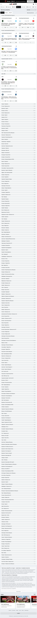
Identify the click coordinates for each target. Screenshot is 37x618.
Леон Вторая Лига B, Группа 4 (7, 18)
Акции (17, 610)
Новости (10, 610)
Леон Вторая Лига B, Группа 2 (7, 33)
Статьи (20, 610)
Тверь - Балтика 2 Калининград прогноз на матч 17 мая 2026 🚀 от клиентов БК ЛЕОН (9, 39)
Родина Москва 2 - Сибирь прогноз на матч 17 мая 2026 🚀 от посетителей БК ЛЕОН (9, 97)
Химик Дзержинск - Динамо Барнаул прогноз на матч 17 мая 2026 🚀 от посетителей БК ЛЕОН (8, 24)
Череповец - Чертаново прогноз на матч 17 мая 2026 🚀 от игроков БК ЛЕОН (9, 52)
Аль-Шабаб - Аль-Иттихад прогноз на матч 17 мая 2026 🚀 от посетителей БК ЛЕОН (9, 67)
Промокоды (26, 610)
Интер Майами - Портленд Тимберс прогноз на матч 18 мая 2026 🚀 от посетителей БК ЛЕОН (8, 82)
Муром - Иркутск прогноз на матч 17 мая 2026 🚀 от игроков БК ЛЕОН (26, 39)
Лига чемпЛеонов (5, 604)
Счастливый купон (21, 604)
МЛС (2, 76)
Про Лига (3, 61)
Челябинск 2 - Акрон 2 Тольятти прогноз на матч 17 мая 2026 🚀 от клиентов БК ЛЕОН (26, 24)
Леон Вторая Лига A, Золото (6, 91)
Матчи (23, 610)
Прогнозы (13, 610)
